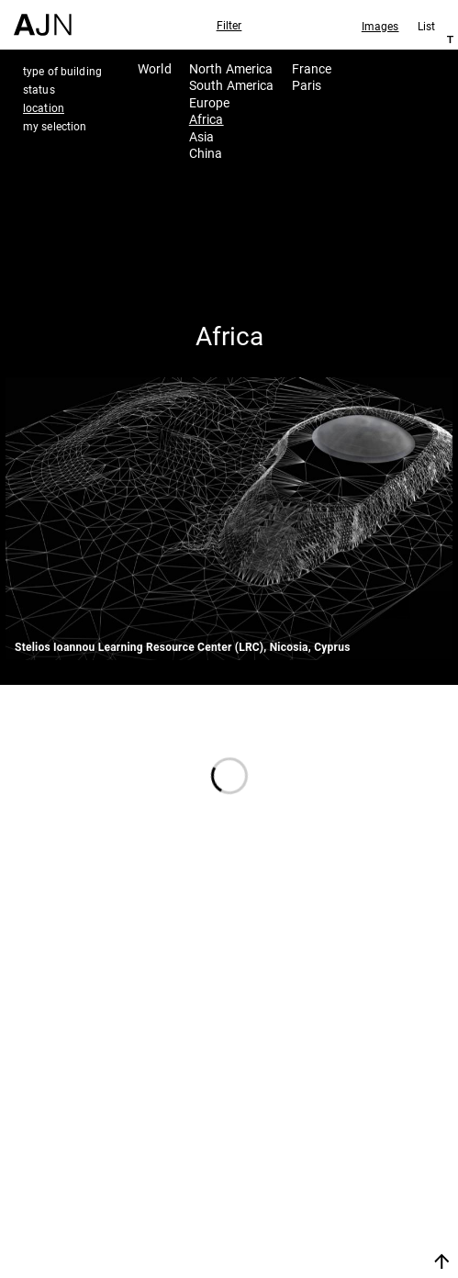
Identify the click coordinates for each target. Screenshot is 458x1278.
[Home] (43, 18)
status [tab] (39, 89)
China (206, 153)
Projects (339, 1174)
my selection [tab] (54, 125)
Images (380, 25)
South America (231, 85)
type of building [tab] (62, 70)
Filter (229, 24)
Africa (206, 119)
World (155, 68)
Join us (326, 1239)
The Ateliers (355, 1149)
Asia (202, 136)
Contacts (343, 1199)
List (426, 25)
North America (231, 68)
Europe (209, 102)
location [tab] (43, 107)
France (312, 68)
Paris (307, 85)
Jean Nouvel (357, 1126)
